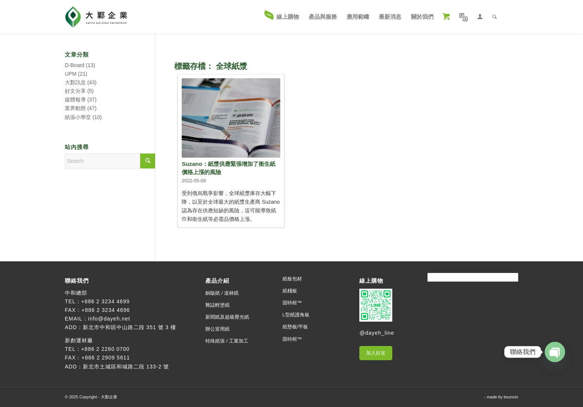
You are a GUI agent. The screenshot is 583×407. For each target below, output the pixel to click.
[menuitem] (282, 17)
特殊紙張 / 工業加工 (226, 341)
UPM (70, 74)
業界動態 (75, 108)
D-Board (74, 65)
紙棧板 (290, 291)
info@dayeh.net (109, 319)
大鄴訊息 (75, 82)
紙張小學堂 (78, 117)
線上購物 (371, 280)
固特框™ (292, 303)
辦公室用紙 (217, 329)
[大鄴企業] (96, 17)
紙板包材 (292, 279)
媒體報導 (75, 100)
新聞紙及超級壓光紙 (227, 317)
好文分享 (75, 91)
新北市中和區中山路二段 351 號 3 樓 (129, 327)
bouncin (511, 397)
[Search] (494, 17)
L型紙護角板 (296, 315)
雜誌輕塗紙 (217, 305)
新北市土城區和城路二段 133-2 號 (126, 367)
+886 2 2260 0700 (105, 349)
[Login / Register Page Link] (479, 17)
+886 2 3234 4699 (105, 301)
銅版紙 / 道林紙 (222, 293)
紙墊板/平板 (295, 326)
